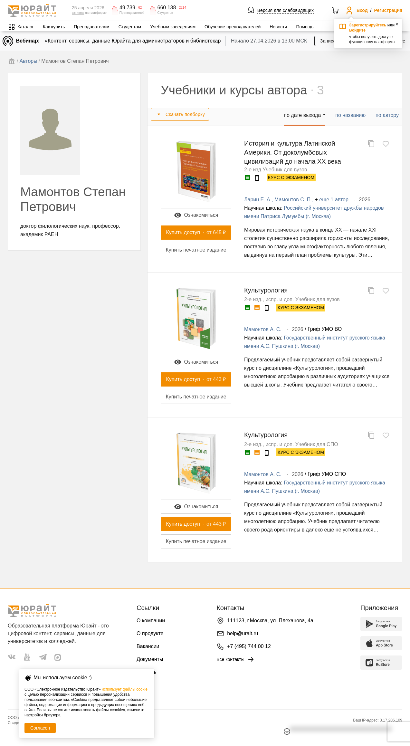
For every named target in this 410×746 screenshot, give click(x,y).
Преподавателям (91, 26)
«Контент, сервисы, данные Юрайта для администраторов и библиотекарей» (137, 40)
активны (78, 12)
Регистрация (388, 10)
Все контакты (235, 659)
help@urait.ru (242, 633)
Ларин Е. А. (258, 199)
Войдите (357, 30)
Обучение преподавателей (233, 26)
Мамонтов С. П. (293, 199)
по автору (387, 115)
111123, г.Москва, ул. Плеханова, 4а (270, 620)
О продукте (150, 633)
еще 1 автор (333, 199)
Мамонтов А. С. (262, 329)
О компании (151, 620)
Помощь (304, 26)
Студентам (130, 26)
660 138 (166, 7)
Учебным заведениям (172, 26)
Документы (150, 659)
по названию (350, 115)
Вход (362, 10)
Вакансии (148, 646)
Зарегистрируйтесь (367, 25)
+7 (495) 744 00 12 (249, 646)
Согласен (40, 728)
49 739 (127, 7)
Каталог (25, 26)
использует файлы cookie (125, 689)
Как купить (54, 26)
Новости (278, 26)
